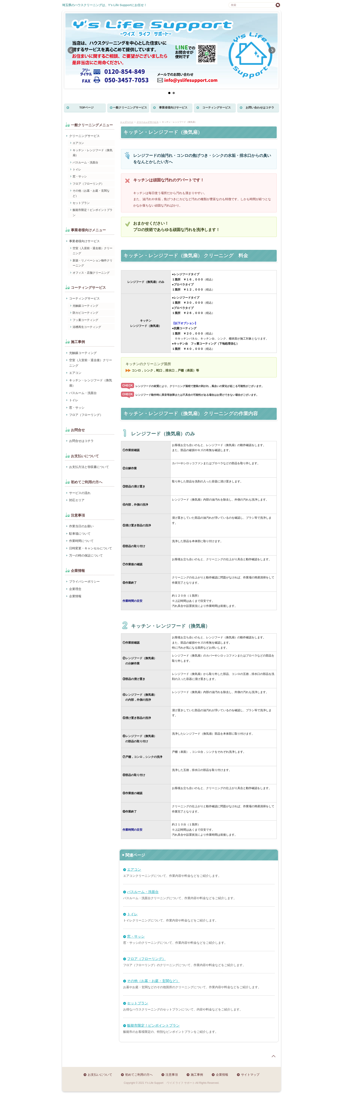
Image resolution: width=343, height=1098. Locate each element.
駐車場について (80, 533)
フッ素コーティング (85, 320)
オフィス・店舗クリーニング (91, 272)
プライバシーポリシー (84, 581)
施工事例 (197, 1074)
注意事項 (172, 1074)
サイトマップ (250, 1074)
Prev (71, 50)
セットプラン (137, 1003)
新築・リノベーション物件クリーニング (92, 263)
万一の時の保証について (86, 555)
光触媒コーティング (85, 305)
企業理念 (75, 589)
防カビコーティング (85, 312)
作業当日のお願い (81, 526)
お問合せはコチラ (81, 441)
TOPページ (86, 107)
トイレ (132, 914)
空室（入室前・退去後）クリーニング (90, 362)
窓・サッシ (136, 936)
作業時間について (81, 541)
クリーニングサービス (148, 122)
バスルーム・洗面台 (143, 892)
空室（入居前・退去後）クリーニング (92, 251)
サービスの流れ (80, 493)
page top (273, 1056)
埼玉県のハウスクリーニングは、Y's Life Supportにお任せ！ (104, 5)
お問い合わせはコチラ (260, 107)
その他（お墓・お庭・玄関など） (153, 981)
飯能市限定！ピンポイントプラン (153, 1025)
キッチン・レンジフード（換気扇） (92, 153)
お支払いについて (100, 1074)
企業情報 (75, 596)
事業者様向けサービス (173, 107)
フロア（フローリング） (146, 959)
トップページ (126, 122)
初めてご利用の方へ (139, 1074)
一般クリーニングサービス (130, 107)
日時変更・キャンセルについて (90, 548)
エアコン (134, 869)
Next (271, 50)
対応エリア (76, 500)
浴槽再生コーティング (87, 327)
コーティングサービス (216, 107)
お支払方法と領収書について (89, 467)
